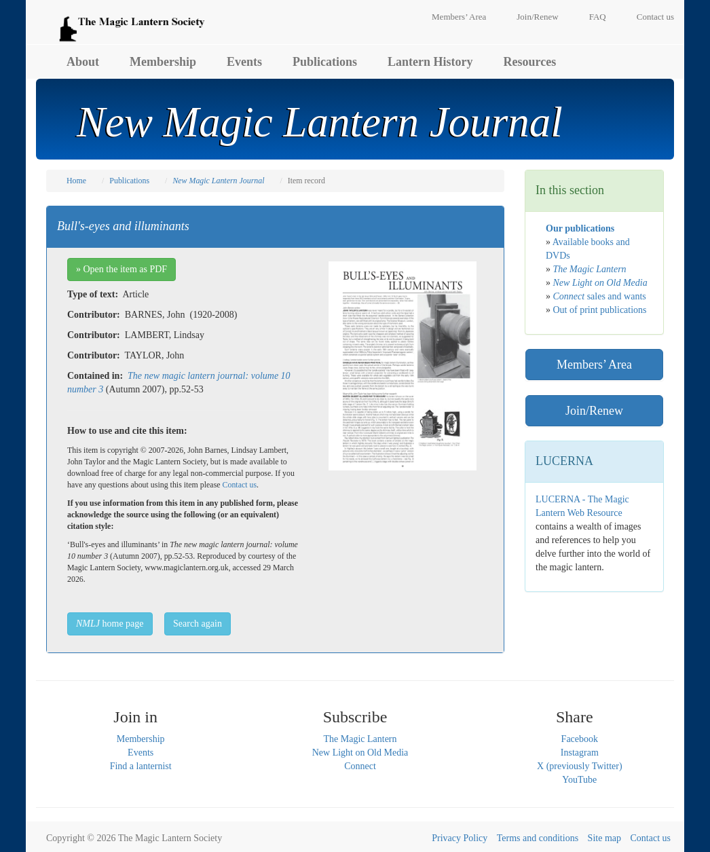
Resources (530, 62)
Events (244, 62)
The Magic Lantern (359, 739)
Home (76, 180)
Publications (325, 62)
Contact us (655, 17)
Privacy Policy (459, 838)
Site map (604, 838)
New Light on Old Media (360, 752)
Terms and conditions (537, 838)
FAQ (597, 17)
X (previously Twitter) (579, 766)
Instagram (580, 752)
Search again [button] (197, 623)
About (83, 62)
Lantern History (430, 62)
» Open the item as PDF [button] (121, 269)
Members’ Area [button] (594, 364)
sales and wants (599, 296)
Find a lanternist (141, 766)
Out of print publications (600, 310)
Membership (163, 62)
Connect (360, 766)
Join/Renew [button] (594, 411)
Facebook (579, 739)
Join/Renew (537, 17)
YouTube (579, 780)
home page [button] (110, 623)
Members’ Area (459, 17)
